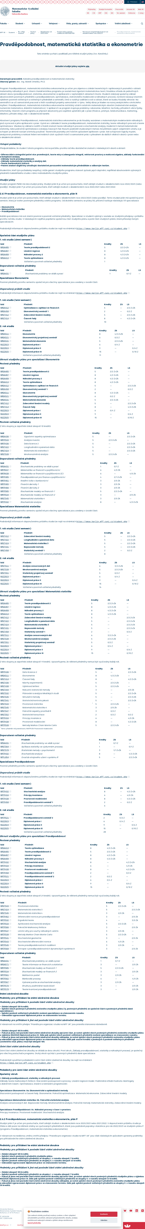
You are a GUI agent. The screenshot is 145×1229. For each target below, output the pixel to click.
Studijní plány (33, 32)
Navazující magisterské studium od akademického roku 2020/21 (95, 32)
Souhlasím (104, 1214)
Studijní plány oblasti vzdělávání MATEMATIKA (65, 32)
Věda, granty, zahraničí (76, 24)
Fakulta (3, 24)
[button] (4, 23)
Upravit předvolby (34, 1223)
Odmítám (104, 1220)
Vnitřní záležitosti (122, 24)
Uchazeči (36, 24)
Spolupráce (101, 24)
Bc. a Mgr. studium (21, 32)
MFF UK (2, 32)
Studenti (19, 24)
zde (87, 66)
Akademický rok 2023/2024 (46, 32)
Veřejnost (53, 24)
